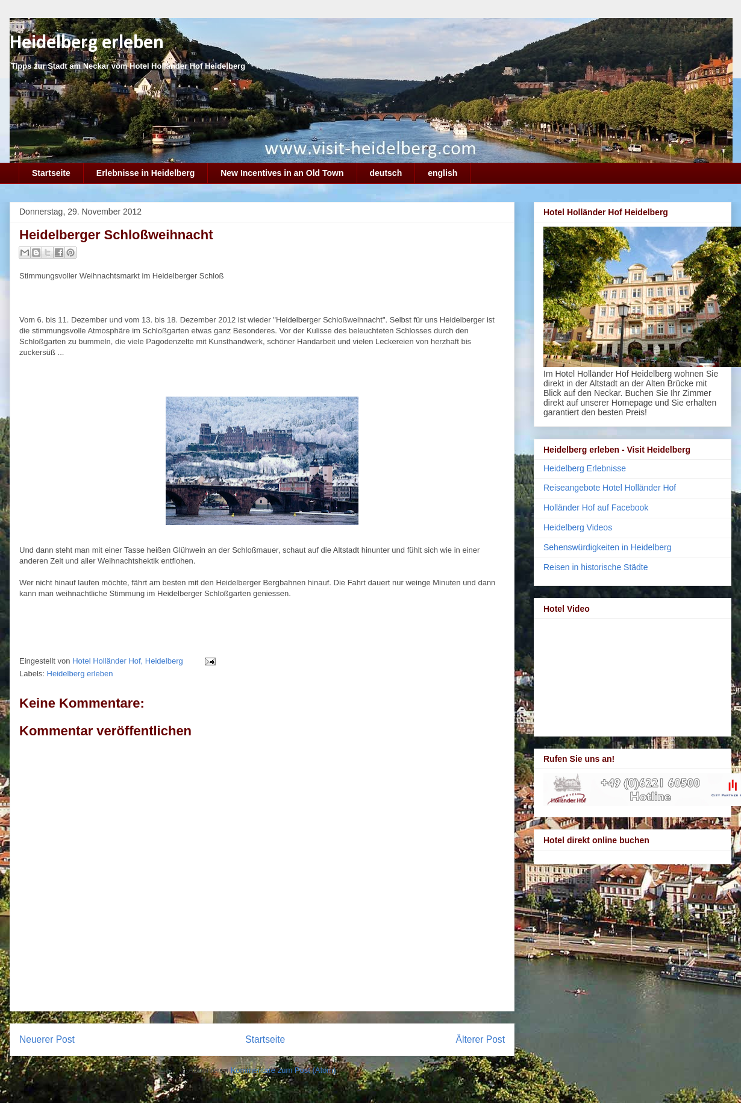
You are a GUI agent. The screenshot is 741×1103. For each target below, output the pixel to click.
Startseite (51, 173)
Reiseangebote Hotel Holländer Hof (609, 487)
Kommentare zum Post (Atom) (283, 1070)
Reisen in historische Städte (595, 567)
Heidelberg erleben (87, 43)
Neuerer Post (47, 1039)
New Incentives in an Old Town (281, 173)
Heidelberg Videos (577, 527)
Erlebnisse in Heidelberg (145, 173)
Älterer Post (480, 1039)
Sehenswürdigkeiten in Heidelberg (607, 547)
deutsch (386, 173)
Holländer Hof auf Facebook (595, 507)
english (442, 173)
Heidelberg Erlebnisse (584, 468)
